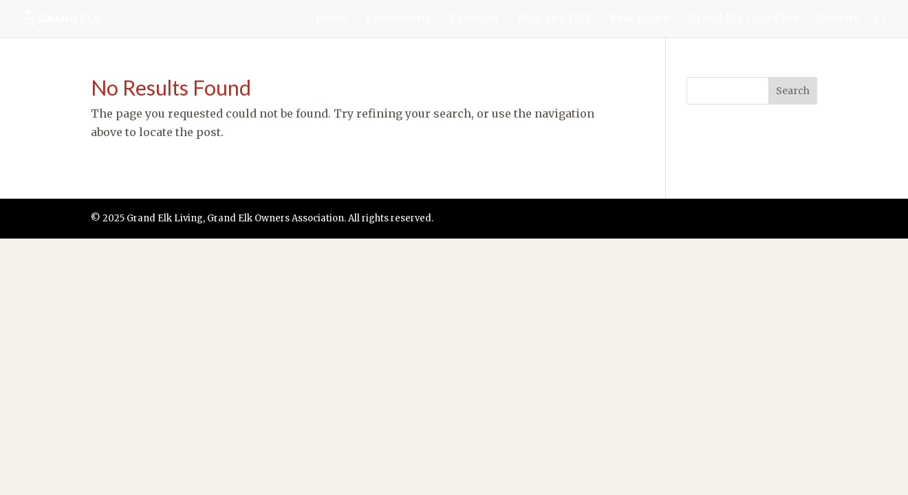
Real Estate (639, 19)
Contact (837, 19)
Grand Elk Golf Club (743, 19)
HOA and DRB (554, 19)
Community (398, 19)
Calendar (474, 19)
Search (793, 91)
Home (331, 19)
